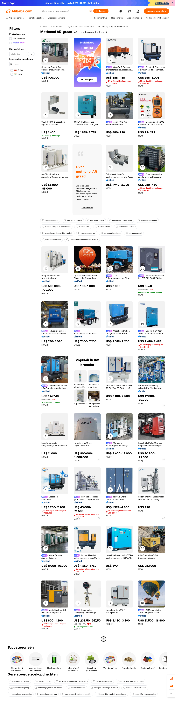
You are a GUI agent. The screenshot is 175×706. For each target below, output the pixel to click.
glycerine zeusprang (19, 688)
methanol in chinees (110, 233)
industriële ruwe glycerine (144, 694)
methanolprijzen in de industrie (56, 227)
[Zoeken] (100, 11)
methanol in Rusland (125, 227)
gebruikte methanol (147, 220)
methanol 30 (83, 227)
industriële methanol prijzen (131, 681)
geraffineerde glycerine (20, 694)
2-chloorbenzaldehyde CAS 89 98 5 (82, 239)
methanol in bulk (95, 220)
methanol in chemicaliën (134, 688)
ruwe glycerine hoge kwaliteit (104, 688)
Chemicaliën (57, 26)
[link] (171, 678)
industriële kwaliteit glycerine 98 (111, 694)
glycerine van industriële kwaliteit (57, 233)
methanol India (102, 227)
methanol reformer (51, 239)
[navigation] (22, 333)
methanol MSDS (50, 220)
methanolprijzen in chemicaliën (76, 694)
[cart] (130, 11)
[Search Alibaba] (64, 11)
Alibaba (43, 26)
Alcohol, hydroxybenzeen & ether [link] (113, 26)
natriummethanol (76, 688)
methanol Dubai (134, 233)
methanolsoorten (86, 233)
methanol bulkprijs (73, 220)
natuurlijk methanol (102, 681)
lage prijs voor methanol (120, 220)
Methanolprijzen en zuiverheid (48, 688)
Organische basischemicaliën (80, 26)
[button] (90, 11)
